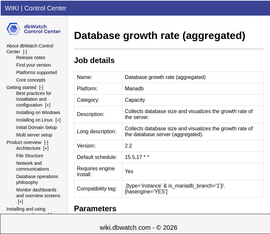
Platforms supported (36, 72)
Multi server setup (34, 134)
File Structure (29, 155)
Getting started (21, 87)
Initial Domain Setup (36, 127)
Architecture (28, 148)
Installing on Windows (38, 112)
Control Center (45, 8)
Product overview (23, 142)
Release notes (30, 57)
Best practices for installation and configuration (33, 99)
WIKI (12, 8)
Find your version (33, 65)
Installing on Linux (34, 120)
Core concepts (30, 80)
